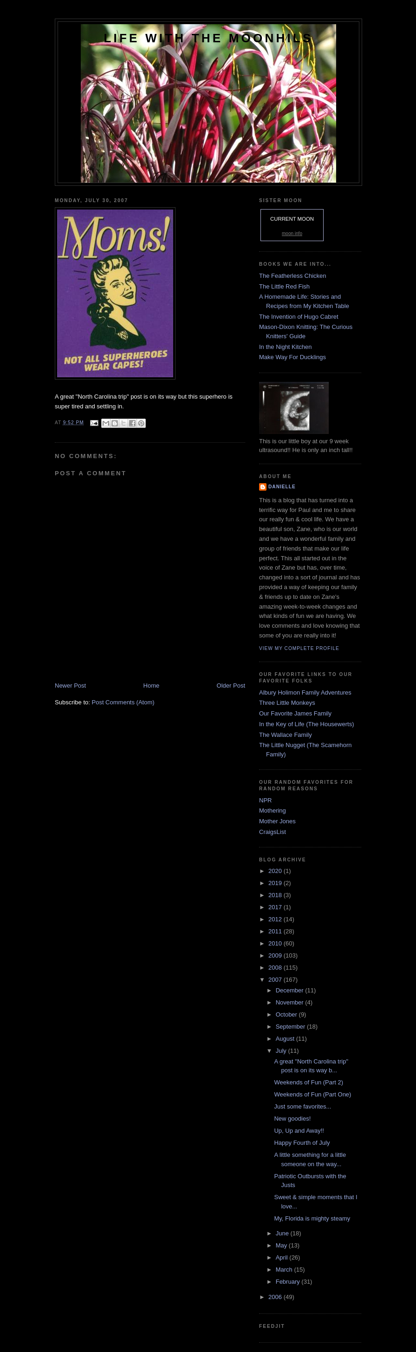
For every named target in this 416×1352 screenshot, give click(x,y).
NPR (265, 800)
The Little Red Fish (284, 286)
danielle (282, 486)
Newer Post (70, 685)
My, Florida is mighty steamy (312, 1218)
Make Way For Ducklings (292, 357)
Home (151, 685)
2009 (276, 955)
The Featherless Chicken (292, 275)
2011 (276, 931)
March (285, 1269)
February (289, 1281)
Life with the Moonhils (208, 38)
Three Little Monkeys (287, 702)
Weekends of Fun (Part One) (312, 1094)
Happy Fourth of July (302, 1142)
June (283, 1233)
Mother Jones (277, 821)
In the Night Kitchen (285, 346)
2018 (276, 895)
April (283, 1257)
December (291, 990)
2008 (276, 967)
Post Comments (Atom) (123, 702)
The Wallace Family (285, 734)
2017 (276, 907)
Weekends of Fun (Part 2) (308, 1082)
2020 (276, 870)
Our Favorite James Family (295, 713)
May (282, 1245)
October (287, 1014)
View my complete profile (299, 648)
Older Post (231, 685)
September (291, 1026)
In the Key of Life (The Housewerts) (306, 724)
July (282, 1050)
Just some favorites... (302, 1106)
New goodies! (292, 1118)
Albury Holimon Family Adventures (305, 692)
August (286, 1038)
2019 (276, 882)
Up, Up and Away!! (299, 1130)
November (291, 1002)
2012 (276, 919)
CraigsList (272, 831)
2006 (276, 1296)
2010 (276, 943)
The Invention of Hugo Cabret (298, 316)
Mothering (272, 810)
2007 (276, 979)
